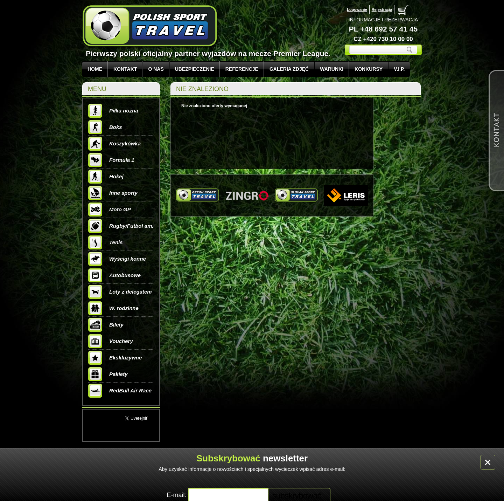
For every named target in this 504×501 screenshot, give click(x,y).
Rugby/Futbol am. (121, 226)
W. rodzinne (113, 308)
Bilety (106, 325)
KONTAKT (125, 69)
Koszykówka (114, 144)
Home (95, 69)
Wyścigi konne (117, 259)
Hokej (106, 177)
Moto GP (109, 210)
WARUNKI (331, 69)
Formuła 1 (111, 160)
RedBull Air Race (120, 391)
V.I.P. (399, 69)
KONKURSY (369, 69)
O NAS (155, 69)
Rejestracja (382, 9)
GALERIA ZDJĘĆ (289, 69)
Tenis (105, 242)
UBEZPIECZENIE (194, 69)
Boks (105, 127)
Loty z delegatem (120, 292)
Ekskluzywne (115, 358)
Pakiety (108, 374)
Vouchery (110, 341)
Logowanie (357, 9)
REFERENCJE (241, 69)
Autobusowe (114, 275)
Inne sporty (113, 193)
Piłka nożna (113, 111)
